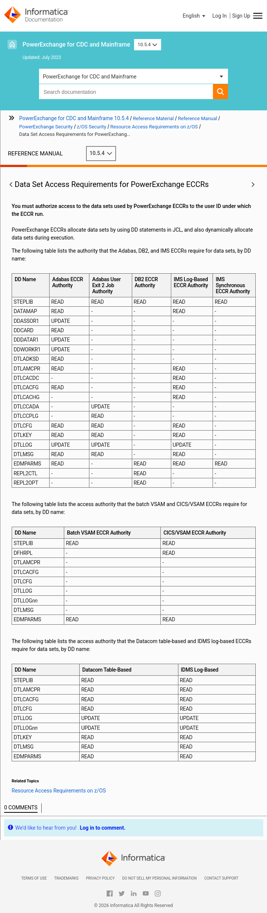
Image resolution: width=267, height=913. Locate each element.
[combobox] (126, 91)
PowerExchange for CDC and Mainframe (76, 44)
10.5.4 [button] (147, 44)
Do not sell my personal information (159, 878)
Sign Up (241, 16)
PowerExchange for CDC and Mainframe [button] (90, 77)
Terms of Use (34, 878)
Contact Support (221, 878)
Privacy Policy (100, 878)
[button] (195, 16)
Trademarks (66, 878)
